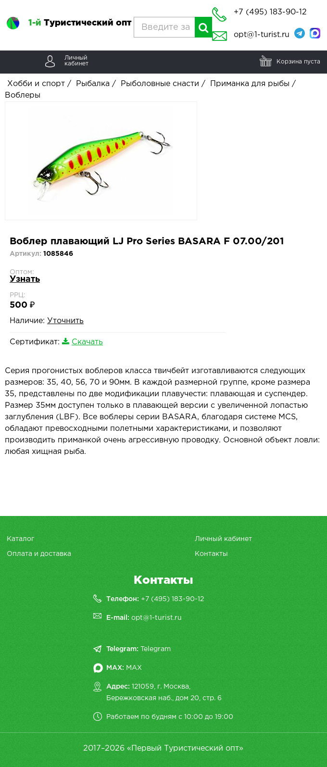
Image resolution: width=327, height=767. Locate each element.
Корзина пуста (298, 61)
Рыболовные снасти (160, 84)
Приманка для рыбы (249, 84)
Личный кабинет (223, 539)
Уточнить (65, 321)
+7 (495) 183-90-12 (172, 599)
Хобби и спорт (36, 84)
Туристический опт (79, 23)
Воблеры (22, 95)
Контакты (211, 554)
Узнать (25, 279)
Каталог (20, 539)
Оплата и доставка (39, 554)
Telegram (155, 649)
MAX (134, 668)
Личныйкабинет (76, 60)
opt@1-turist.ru (261, 34)
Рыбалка (93, 84)
